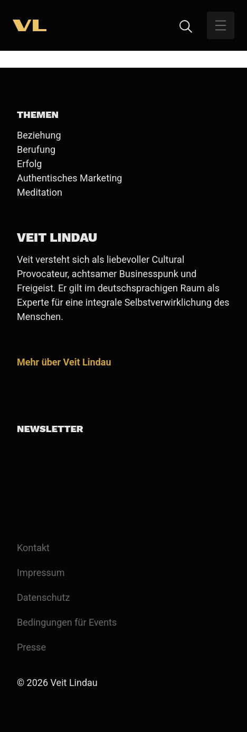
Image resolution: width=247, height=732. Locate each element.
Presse (31, 647)
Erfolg (29, 163)
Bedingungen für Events (67, 622)
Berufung (36, 149)
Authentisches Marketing (69, 178)
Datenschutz (43, 597)
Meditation (39, 192)
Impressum (41, 572)
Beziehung (39, 135)
